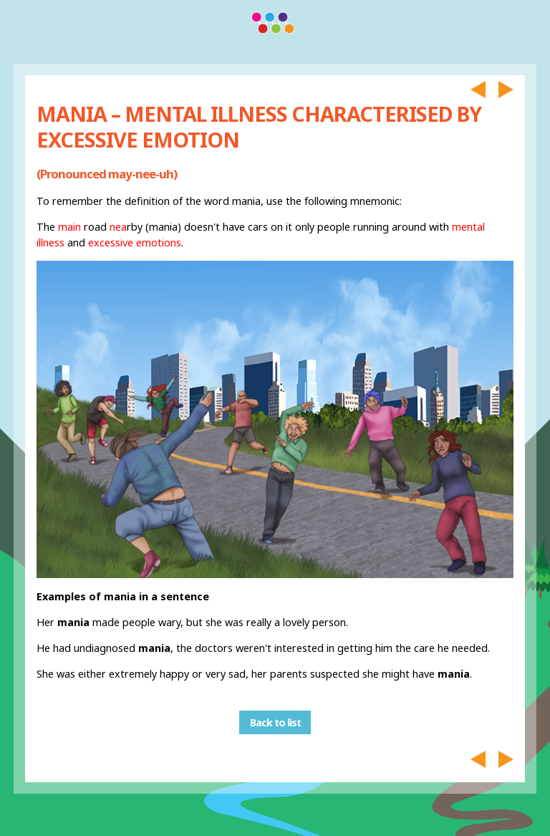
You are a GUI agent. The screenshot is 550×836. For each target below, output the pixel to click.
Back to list (275, 722)
